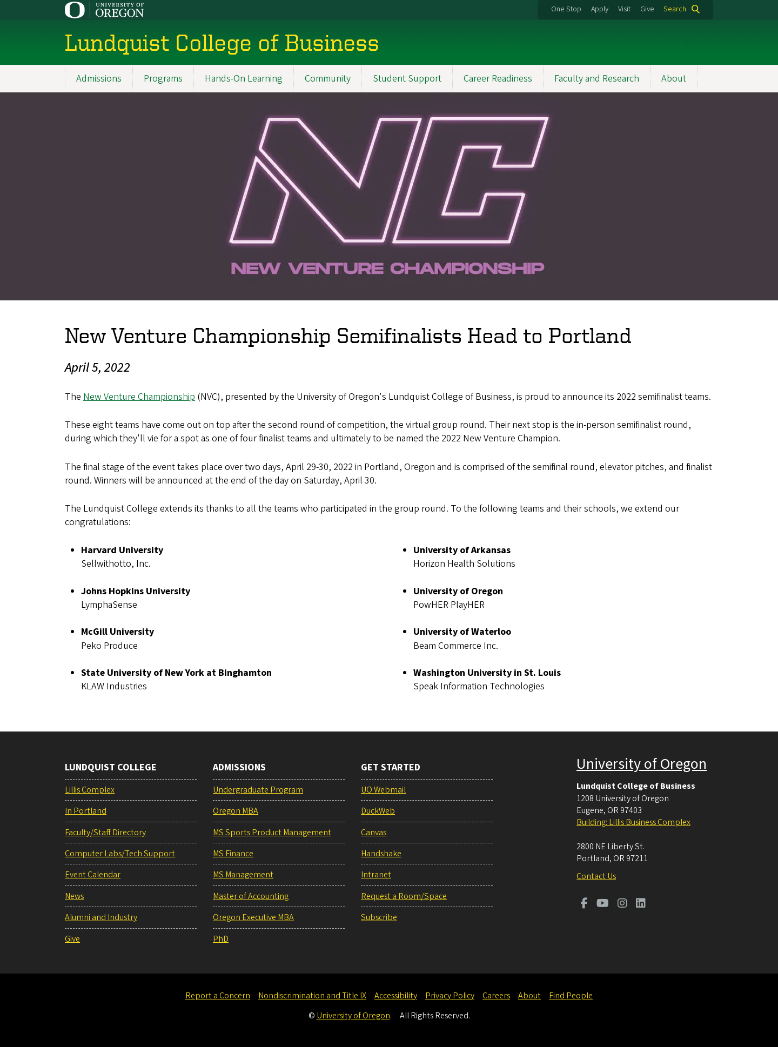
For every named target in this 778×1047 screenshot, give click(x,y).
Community (328, 78)
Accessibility (395, 996)
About (673, 78)
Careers (496, 996)
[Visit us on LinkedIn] (641, 904)
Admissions (99, 78)
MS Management (243, 875)
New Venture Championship (139, 397)
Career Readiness (498, 78)
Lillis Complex (90, 790)
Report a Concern (217, 996)
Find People (571, 996)
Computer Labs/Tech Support (120, 854)
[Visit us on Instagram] (622, 904)
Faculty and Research (596, 78)
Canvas (373, 832)
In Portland (85, 811)
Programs (163, 78)
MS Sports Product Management (272, 832)
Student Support (407, 78)
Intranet (376, 875)
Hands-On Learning (244, 78)
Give (647, 9)
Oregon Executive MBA (253, 917)
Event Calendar (92, 875)
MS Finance (233, 854)
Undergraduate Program (258, 790)
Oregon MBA (235, 811)
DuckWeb (378, 811)
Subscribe (379, 917)
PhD (221, 939)
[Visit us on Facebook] (584, 904)
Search (674, 9)
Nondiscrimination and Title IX (312, 996)
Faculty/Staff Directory (105, 832)
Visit (624, 9)
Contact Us (596, 876)
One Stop (566, 9)
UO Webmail (383, 790)
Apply (599, 9)
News (74, 896)
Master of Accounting (251, 896)
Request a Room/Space (404, 896)
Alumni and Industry (101, 917)
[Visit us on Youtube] (602, 904)
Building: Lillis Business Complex (633, 822)
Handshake (381, 854)
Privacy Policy (449, 996)
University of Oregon (641, 764)
